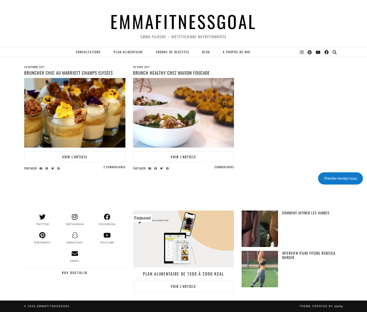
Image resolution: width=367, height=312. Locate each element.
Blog (206, 52)
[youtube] (107, 238)
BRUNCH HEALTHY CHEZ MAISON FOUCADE (171, 73)
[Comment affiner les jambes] (260, 229)
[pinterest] (42, 238)
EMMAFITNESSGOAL (183, 21)
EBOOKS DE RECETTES (172, 52)
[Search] (335, 52)
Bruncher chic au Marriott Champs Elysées (68, 73)
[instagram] (75, 219)
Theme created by (321, 306)
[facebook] (107, 219)
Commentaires (224, 167)
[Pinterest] (310, 52)
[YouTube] (318, 52)
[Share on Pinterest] (59, 168)
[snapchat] (75, 238)
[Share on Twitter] (53, 168)
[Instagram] (302, 52)
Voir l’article (74, 156)
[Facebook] (326, 52)
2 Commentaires (114, 167)
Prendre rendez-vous (340, 178)
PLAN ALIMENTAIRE (128, 52)
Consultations (88, 52)
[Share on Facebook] (47, 168)
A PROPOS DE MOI (237, 52)
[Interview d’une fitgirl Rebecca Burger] (260, 269)
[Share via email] (42, 168)
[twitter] (42, 219)
